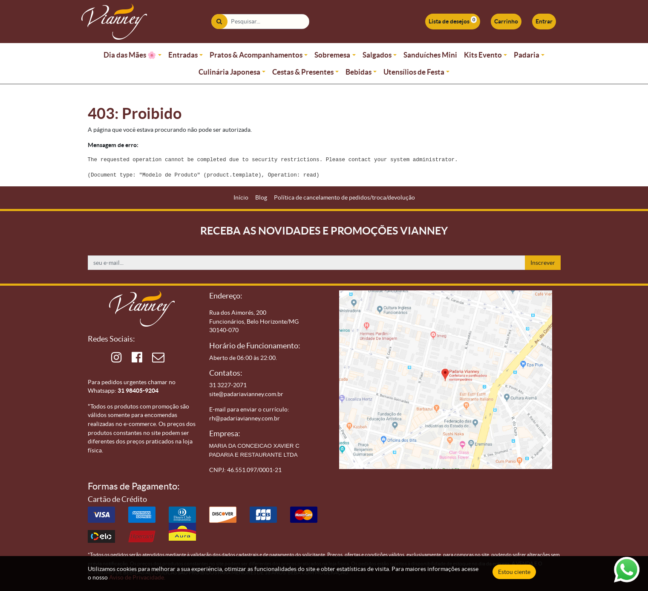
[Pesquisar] (219, 21)
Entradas (183, 55)
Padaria (526, 55)
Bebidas (359, 72)
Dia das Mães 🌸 (130, 55)
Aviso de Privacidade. (137, 577)
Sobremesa (332, 55)
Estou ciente (514, 571)
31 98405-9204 (138, 390)
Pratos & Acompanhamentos (256, 55)
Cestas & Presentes (303, 72)
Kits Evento (483, 55)
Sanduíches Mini (430, 55)
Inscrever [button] (542, 262)
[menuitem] (241, 198)
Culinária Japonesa (229, 72)
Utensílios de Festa (413, 72)
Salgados (377, 55)
